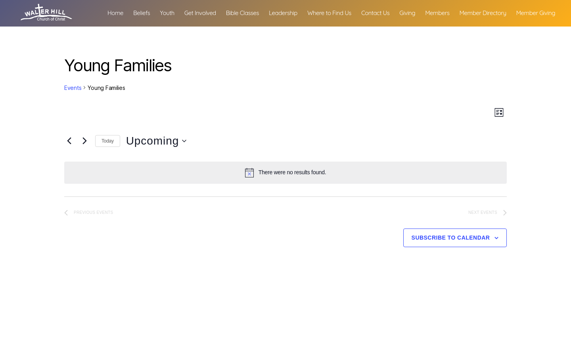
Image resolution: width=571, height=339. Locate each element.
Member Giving (535, 22)
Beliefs (190, 12)
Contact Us (424, 12)
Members (486, 12)
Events (72, 87)
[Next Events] (84, 141)
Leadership (332, 12)
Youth (216, 12)
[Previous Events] (69, 141)
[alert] (285, 173)
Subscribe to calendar (451, 237)
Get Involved (249, 12)
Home (164, 12)
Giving (456, 12)
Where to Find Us (378, 12)
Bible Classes (291, 12)
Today (108, 141)
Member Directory (531, 12)
